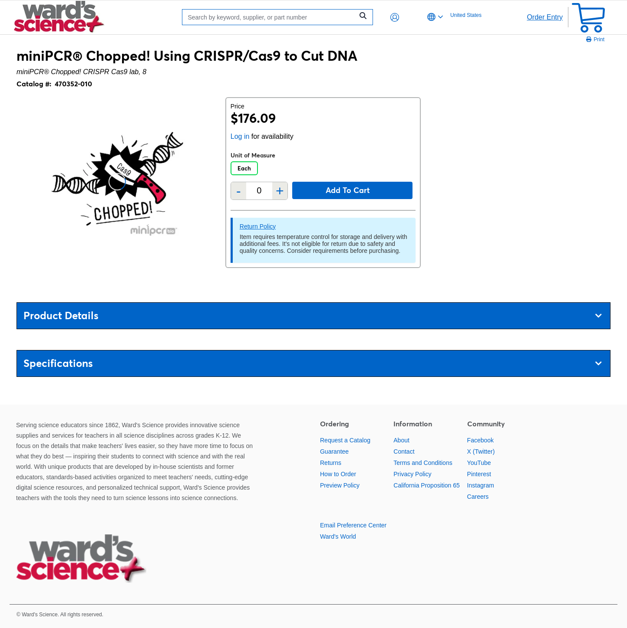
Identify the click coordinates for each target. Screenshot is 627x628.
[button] (394, 17)
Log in (240, 136)
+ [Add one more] (280, 191)
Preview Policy (340, 485)
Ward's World (338, 536)
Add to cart (348, 190)
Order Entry (545, 17)
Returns (330, 462)
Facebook (480, 440)
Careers (478, 496)
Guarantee (334, 451)
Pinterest (479, 474)
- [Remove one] (238, 191)
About (401, 440)
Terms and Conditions (422, 462)
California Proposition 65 (426, 485)
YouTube (479, 462)
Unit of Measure (253, 155)
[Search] (270, 17)
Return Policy (258, 226)
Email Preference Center (353, 525)
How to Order (338, 474)
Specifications (312, 363)
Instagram (480, 485)
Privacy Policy (412, 474)
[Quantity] (259, 191)
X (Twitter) (481, 451)
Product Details (312, 315)
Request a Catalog (345, 440)
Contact (403, 451)
